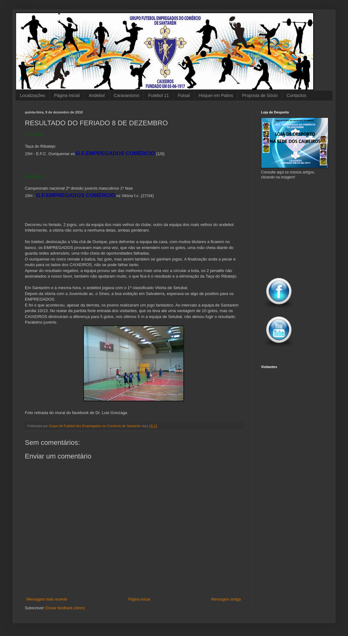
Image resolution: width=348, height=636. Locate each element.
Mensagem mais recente (46, 599)
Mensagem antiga (226, 599)
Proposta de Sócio (259, 95)
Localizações (32, 95)
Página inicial (67, 95)
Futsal (184, 95)
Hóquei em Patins (216, 95)
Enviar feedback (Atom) (65, 608)
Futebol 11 (158, 95)
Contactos (296, 95)
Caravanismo (126, 95)
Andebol (96, 95)
